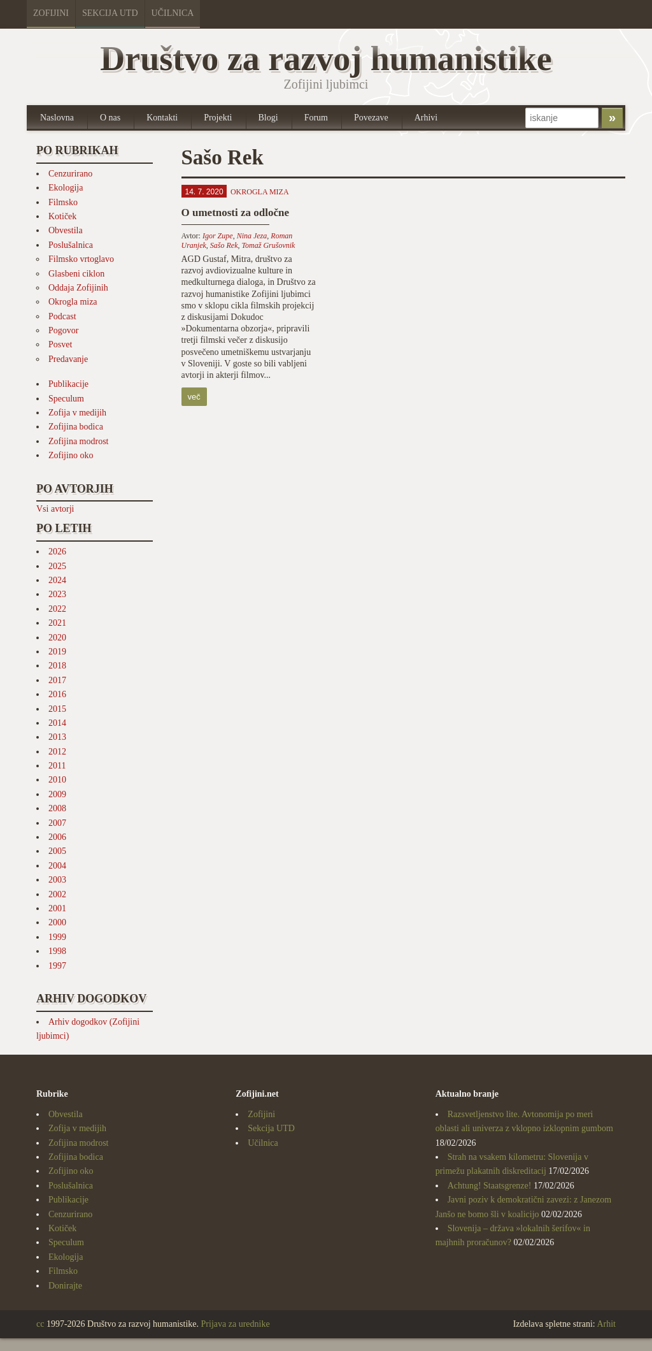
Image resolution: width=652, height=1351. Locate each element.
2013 (57, 737)
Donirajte (65, 1285)
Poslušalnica (70, 245)
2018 (57, 665)
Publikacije (68, 384)
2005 (57, 851)
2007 (57, 823)
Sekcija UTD (110, 13)
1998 (57, 951)
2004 (57, 866)
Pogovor (63, 330)
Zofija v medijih (77, 412)
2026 (57, 551)
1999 (57, 937)
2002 (57, 894)
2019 (57, 651)
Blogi (268, 117)
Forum (316, 117)
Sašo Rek (224, 245)
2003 (57, 880)
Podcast (62, 316)
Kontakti (162, 117)
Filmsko (63, 202)
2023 (57, 594)
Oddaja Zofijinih (78, 288)
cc (40, 1324)
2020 (57, 637)
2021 (57, 623)
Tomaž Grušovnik (268, 245)
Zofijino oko (70, 455)
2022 (57, 609)
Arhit (606, 1324)
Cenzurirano (70, 173)
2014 (57, 723)
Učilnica (173, 13)
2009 (57, 794)
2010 (57, 779)
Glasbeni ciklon (76, 273)
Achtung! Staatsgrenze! (490, 1185)
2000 (57, 922)
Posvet (60, 344)
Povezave (371, 117)
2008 (57, 808)
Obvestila (65, 230)
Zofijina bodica (75, 426)
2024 (57, 580)
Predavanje (68, 359)
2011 (57, 765)
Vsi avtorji (55, 509)
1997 (57, 966)
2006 (57, 837)
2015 (57, 709)
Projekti (218, 117)
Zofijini (51, 13)
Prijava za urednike (235, 1324)
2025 (57, 566)
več (194, 396)
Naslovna (57, 117)
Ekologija (65, 187)
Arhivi (426, 117)
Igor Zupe (217, 235)
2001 (57, 908)
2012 (57, 751)
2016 (57, 694)
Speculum (66, 398)
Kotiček (62, 216)
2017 (57, 680)
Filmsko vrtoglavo (81, 259)
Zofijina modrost (78, 441)
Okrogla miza (72, 302)
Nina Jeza (252, 235)
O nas (110, 117)
